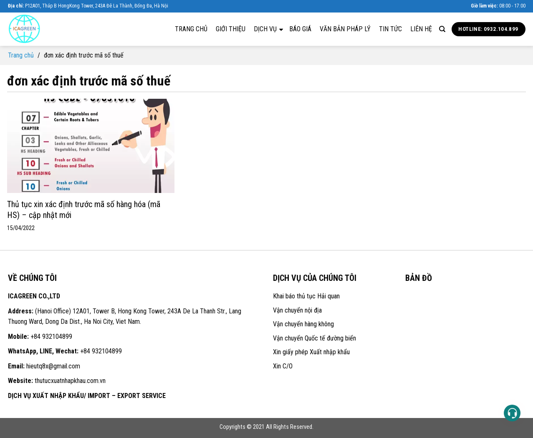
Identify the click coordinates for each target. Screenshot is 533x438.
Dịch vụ (268, 29)
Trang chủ (191, 29)
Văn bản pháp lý (345, 29)
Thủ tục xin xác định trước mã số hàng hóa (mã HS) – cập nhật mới (83, 209)
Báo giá (300, 29)
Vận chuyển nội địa (297, 310)
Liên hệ (421, 29)
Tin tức (390, 29)
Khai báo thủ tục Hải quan (306, 296)
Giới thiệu (230, 29)
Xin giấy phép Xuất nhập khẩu (311, 352)
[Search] (442, 29)
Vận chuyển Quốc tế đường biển (314, 338)
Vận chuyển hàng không (303, 324)
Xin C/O (283, 366)
